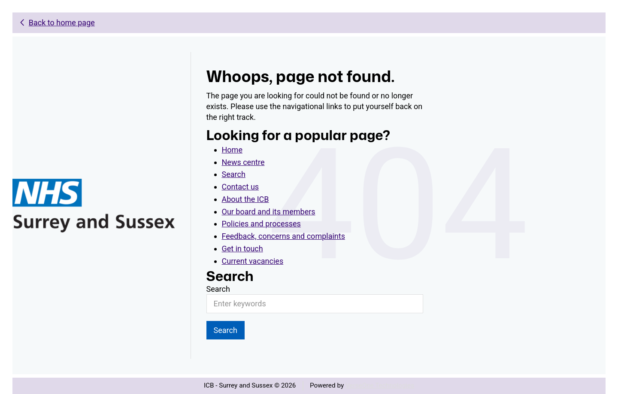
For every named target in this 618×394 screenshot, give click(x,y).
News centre (243, 162)
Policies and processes (261, 223)
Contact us (240, 186)
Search (233, 174)
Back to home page (62, 22)
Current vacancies (253, 261)
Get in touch (242, 248)
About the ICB (245, 199)
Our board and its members (268, 211)
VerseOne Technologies (379, 385)
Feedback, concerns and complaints (283, 236)
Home (232, 149)
